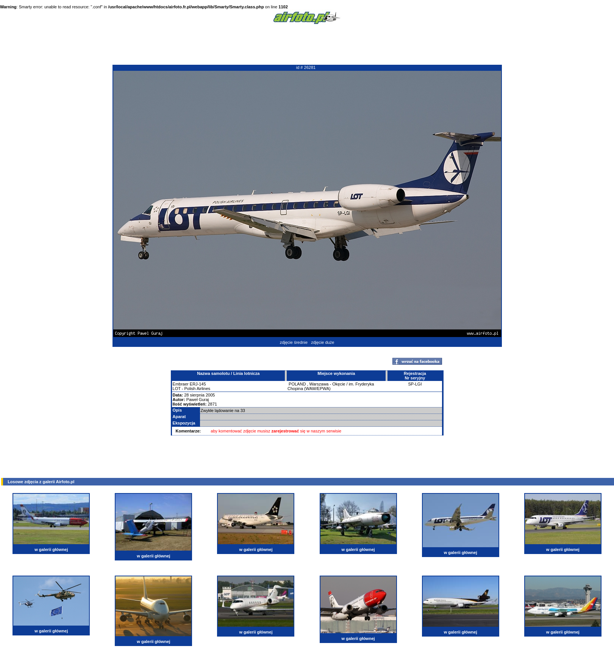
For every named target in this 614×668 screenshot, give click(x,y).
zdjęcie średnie (294, 342)
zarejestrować (285, 431)
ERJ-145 (198, 384)
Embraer (181, 384)
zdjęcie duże (322, 342)
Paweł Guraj (197, 399)
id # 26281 (306, 67)
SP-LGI (415, 384)
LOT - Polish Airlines (191, 388)
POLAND (297, 384)
